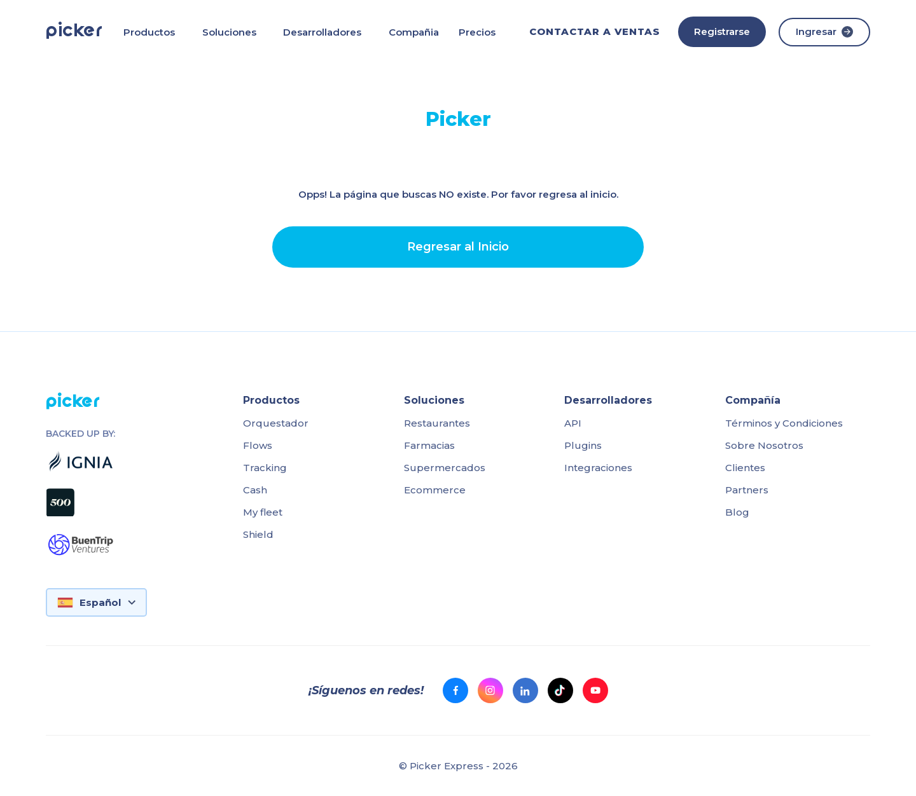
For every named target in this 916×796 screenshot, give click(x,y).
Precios (477, 32)
